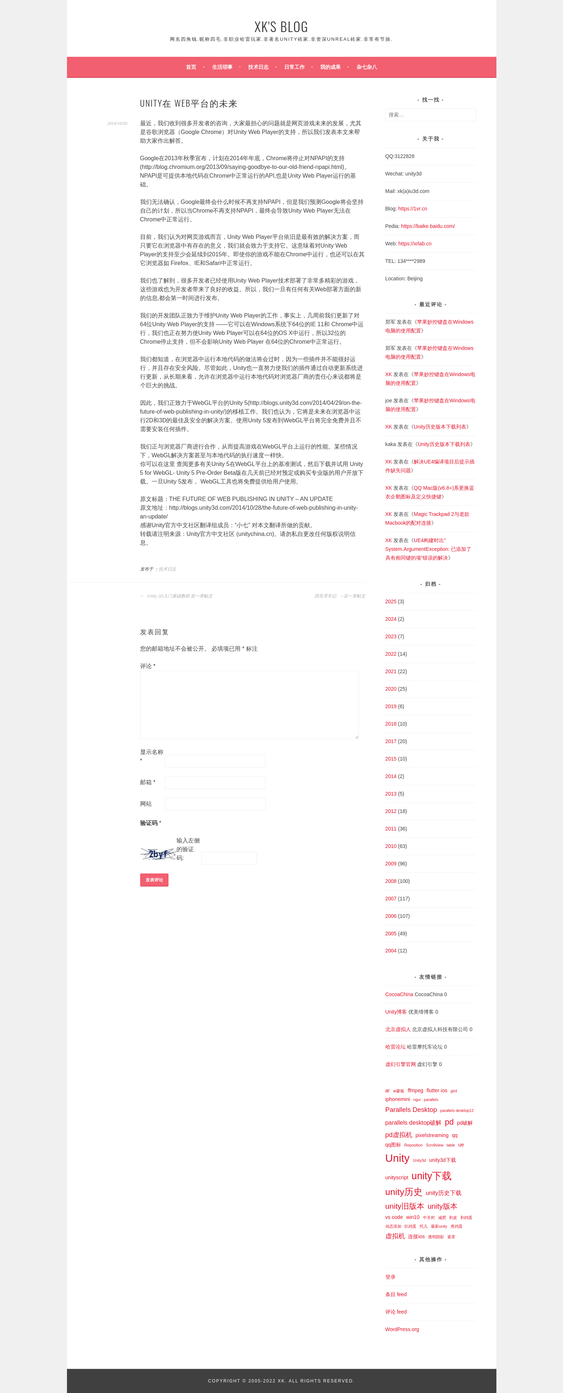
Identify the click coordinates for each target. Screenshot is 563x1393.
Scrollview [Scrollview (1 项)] (434, 1145)
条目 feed (396, 1294)
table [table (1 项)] (451, 1145)
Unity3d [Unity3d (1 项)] (419, 1160)
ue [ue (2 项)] (461, 1145)
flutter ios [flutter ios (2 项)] (437, 1090)
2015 (391, 759)
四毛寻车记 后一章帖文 (339, 596)
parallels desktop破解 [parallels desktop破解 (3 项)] (413, 1122)
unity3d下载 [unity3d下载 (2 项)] (442, 1160)
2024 (391, 619)
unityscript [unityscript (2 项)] (396, 1177)
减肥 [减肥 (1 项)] (442, 1217)
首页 (191, 67)
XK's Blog (281, 26)
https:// (408, 226)
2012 (391, 811)
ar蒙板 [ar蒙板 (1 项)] (398, 1091)
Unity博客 (396, 1012)
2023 (391, 636)
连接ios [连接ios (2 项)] (416, 1236)
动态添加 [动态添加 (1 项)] (393, 1226)
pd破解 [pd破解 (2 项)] (465, 1123)
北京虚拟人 (398, 1029)
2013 (391, 794)
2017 (391, 741)
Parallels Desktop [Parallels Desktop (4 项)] (411, 1109)
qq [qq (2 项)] (454, 1135)
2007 (391, 898)
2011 (391, 829)
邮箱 (148, 782)
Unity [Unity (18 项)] (397, 1158)
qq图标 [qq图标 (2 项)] (393, 1145)
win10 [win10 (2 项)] (413, 1217)
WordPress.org (402, 1329)
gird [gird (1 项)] (454, 1091)
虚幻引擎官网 (400, 1064)
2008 (391, 881)
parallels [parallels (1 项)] (431, 1099)
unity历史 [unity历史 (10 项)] (404, 1192)
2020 (391, 689)
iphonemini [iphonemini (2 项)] (397, 1099)
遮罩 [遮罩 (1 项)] (451, 1237)
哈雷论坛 (395, 1047)
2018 (391, 724)
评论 (148, 666)
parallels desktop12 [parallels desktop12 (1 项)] (457, 1110)
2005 (391, 933)
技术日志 (258, 67)
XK (388, 374)
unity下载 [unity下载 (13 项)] (432, 1176)
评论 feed (396, 1312)
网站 (146, 804)
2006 (391, 916)
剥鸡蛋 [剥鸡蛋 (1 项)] (466, 1217)
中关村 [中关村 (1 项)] (429, 1217)
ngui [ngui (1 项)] (416, 1099)
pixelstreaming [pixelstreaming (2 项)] (432, 1135)
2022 (391, 654)
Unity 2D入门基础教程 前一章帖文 (176, 596)
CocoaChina (399, 994)
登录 (390, 1277)
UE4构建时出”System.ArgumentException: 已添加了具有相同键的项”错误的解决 (428, 549)
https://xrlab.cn (415, 243)
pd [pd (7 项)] (449, 1121)
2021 (391, 671)
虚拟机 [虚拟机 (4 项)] (395, 1236)
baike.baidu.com (434, 226)
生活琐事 (222, 67)
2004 (391, 951)
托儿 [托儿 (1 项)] (424, 1226)
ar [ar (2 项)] (387, 1090)
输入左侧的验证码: (188, 849)
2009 (391, 864)
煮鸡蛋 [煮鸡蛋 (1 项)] (457, 1226)
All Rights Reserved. (322, 1381)
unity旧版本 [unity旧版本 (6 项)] (405, 1206)
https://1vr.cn (412, 209)
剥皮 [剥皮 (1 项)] (453, 1217)
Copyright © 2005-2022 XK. (248, 1381)
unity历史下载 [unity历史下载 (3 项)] (444, 1192)
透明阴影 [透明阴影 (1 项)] (436, 1237)
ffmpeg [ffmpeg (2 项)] (415, 1090)
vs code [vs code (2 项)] (394, 1217)
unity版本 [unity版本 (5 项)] (442, 1206)
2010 (391, 846)
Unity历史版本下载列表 (440, 427)
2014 (391, 776)
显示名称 (151, 756)
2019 (391, 706)
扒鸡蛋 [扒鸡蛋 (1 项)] (410, 1226)
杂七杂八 (367, 67)
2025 (391, 601)
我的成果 (330, 67)
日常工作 (294, 67)
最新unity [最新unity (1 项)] (439, 1226)
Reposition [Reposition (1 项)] (413, 1145)
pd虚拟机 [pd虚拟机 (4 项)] (398, 1135)
